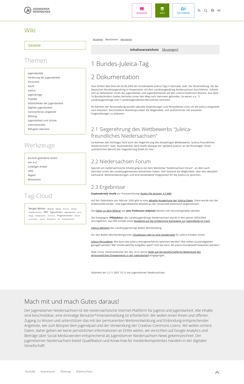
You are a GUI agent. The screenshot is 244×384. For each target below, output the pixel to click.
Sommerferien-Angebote (42, 111)
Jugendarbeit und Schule (42, 120)
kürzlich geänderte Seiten (42, 158)
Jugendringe (35, 94)
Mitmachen (34, 179)
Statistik (42, 219)
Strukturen (51, 219)
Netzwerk (183, 13)
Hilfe (30, 171)
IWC (46, 212)
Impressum (47, 371)
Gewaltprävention (35, 212)
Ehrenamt (33, 81)
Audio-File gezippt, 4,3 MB (156, 193)
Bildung (32, 116)
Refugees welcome (38, 129)
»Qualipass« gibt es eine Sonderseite (154, 234)
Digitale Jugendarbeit (40, 107)
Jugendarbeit (56, 212)
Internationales (36, 124)
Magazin (141, 13)
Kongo (31, 216)
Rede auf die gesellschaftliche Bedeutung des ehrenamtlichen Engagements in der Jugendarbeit (146, 253)
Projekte (32, 99)
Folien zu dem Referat (108, 210)
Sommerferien (33, 219)
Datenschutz (84, 371)
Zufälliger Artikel (37, 166)
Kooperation (40, 215)
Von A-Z (32, 162)
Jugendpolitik (35, 73)
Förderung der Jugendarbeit (44, 77)
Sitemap (65, 371)
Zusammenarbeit (68, 219)
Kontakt (30, 371)
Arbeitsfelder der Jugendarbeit (45, 103)
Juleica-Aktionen (100, 228)
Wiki (162, 13)
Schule (77, 215)
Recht (31, 86)
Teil (59, 219)
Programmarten (64, 215)
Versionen (126, 39)
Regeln (32, 175)
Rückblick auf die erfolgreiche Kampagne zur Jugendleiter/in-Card (172, 221)
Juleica (31, 90)
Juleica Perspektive (102, 241)
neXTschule (51, 216)
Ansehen (98, 39)
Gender (74, 209)
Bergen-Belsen (37, 208)
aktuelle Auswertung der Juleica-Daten (171, 200)
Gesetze (34, 45)
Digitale (58, 209)
